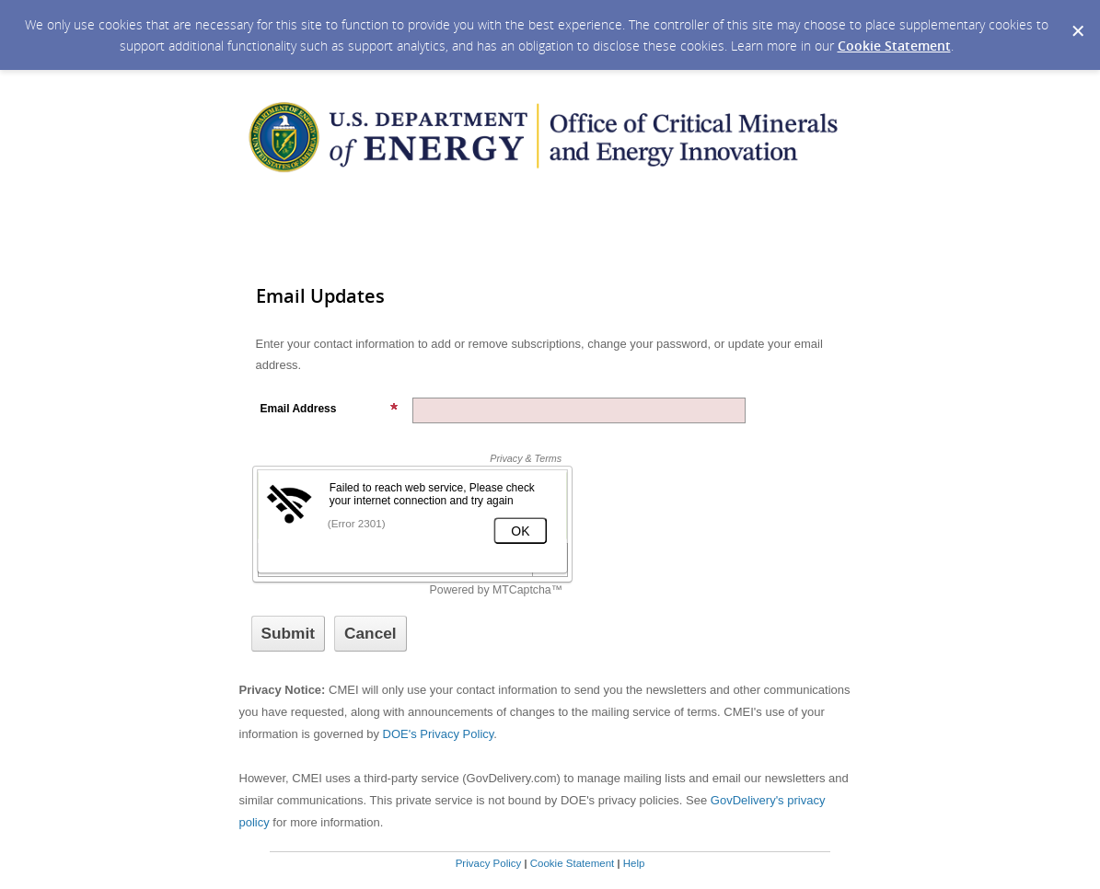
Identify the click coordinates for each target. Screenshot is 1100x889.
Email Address (330, 408)
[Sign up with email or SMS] (288, 634)
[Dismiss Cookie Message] (1077, 17)
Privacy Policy (489, 863)
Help (634, 863)
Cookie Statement (894, 45)
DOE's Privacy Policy (438, 734)
